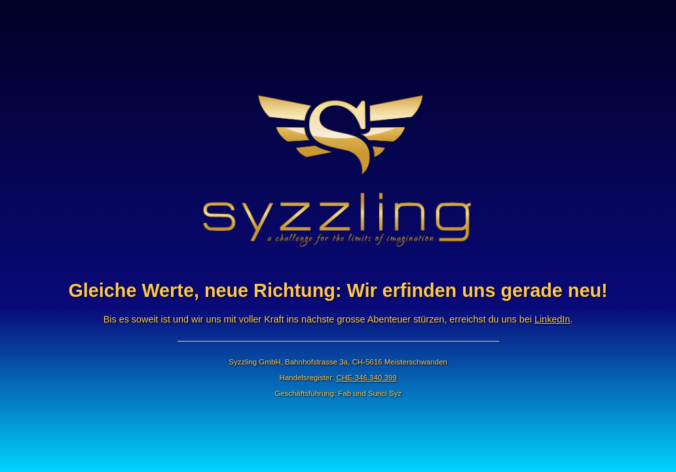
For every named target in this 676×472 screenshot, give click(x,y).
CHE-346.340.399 (366, 378)
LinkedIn (552, 319)
